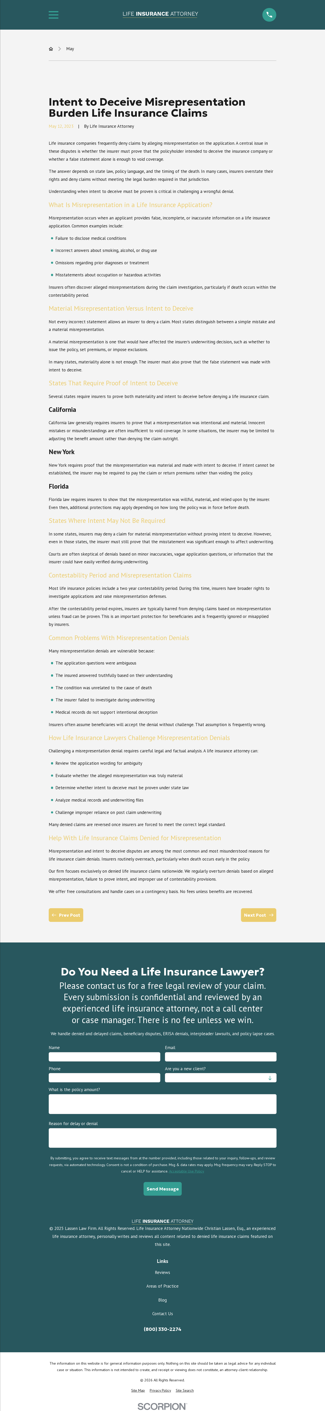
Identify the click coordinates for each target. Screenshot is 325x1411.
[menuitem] (138, 1390)
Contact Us (162, 1313)
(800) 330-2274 (162, 1329)
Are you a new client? (185, 1068)
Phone (55, 1068)
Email (170, 1047)
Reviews (162, 1272)
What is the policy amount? (74, 1089)
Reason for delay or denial (73, 1123)
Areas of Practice (162, 1286)
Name (54, 1047)
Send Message (162, 1189)
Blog (162, 1300)
